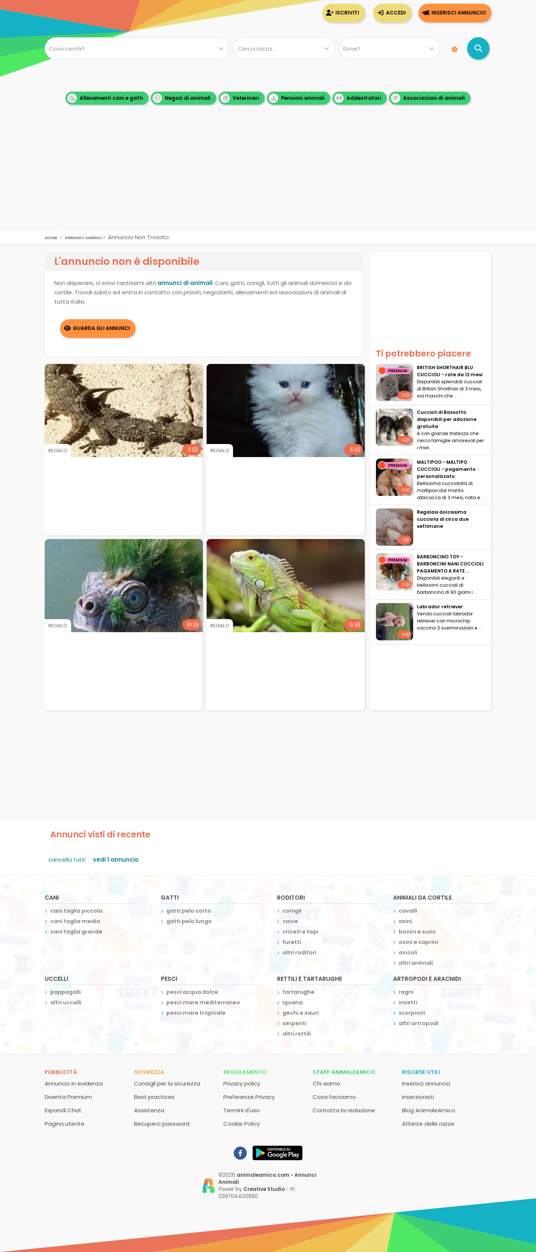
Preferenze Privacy (249, 1097)
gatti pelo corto (188, 911)
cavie (290, 921)
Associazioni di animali (428, 98)
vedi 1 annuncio (115, 859)
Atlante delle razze (428, 1124)
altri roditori (299, 952)
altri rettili (297, 1033)
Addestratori (357, 98)
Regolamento (245, 1072)
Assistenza (149, 1110)
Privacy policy (241, 1083)
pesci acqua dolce (192, 992)
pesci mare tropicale (196, 1013)
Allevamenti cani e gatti (105, 98)
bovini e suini (417, 931)
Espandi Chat (63, 1110)
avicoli (408, 952)
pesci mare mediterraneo (203, 1002)
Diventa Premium (68, 1097)
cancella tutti (67, 859)
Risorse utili (421, 1072)
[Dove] (389, 48)
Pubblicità (61, 1072)
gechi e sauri (301, 1013)
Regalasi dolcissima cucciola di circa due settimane (443, 519)
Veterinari (239, 98)
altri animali (416, 963)
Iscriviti (347, 12)
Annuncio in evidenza (74, 1083)
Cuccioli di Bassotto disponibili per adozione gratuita (446, 419)
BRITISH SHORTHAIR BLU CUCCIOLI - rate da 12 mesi (449, 371)
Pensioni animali (297, 98)
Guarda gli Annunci (101, 328)
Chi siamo (326, 1083)
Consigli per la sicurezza (167, 1083)
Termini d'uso (241, 1110)
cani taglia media (75, 921)
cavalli (408, 911)
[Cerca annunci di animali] (478, 48)
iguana (293, 1002)
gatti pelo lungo (189, 921)
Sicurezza (149, 1072)
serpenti (295, 1023)
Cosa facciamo (334, 1097)
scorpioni (412, 1013)
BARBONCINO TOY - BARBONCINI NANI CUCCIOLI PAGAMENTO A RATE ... (450, 564)
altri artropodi (418, 1023)
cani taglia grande (76, 931)
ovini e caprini (418, 942)
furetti (292, 942)
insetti (408, 1002)
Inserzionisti (418, 1097)
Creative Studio (264, 1189)
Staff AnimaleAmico (344, 1072)
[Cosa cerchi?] (137, 48)
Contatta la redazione (344, 1110)
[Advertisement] (268, 179)
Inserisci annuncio (458, 12)
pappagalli (65, 992)
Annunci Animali (83, 237)
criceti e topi (300, 931)
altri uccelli (66, 1002)
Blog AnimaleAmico (428, 1110)
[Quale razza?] (284, 48)
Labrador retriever (440, 606)
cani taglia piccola (76, 911)
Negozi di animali (182, 98)
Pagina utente (64, 1124)
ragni (406, 992)
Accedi (396, 12)
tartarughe (299, 992)
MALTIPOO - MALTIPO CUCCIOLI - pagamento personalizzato (446, 469)
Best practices (154, 1097)
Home (51, 237)
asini (405, 921)
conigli (292, 911)
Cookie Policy (241, 1124)
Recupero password (161, 1124)
